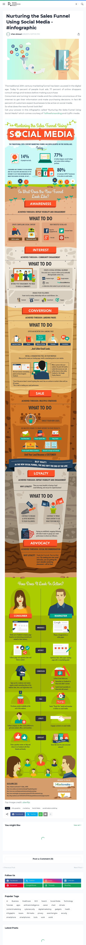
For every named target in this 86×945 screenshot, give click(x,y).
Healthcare (26, 901)
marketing (26, 808)
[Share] (78, 34)
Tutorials (9, 905)
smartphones (25, 917)
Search (44, 901)
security (64, 913)
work (43, 917)
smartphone (11, 917)
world (50, 917)
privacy (40, 913)
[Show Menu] (3, 4)
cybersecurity (29, 909)
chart (53, 905)
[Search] (82, 4)
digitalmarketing (44, 909)
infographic (10, 913)
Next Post (78, 868)
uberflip (26, 802)
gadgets (58, 909)
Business (15, 901)
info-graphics (16, 808)
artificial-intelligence (31, 905)
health (67, 909)
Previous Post (9, 868)
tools (35, 917)
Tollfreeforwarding (52, 113)
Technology (68, 901)
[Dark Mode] (77, 4)
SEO (36, 901)
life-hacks (30, 913)
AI (7, 901)
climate (62, 905)
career (45, 905)
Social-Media (36, 808)
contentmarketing (13, 909)
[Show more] (50, 814)
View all (77, 825)
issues (21, 913)
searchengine (52, 913)
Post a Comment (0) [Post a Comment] (43, 859)
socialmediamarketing (50, 808)
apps (18, 905)
